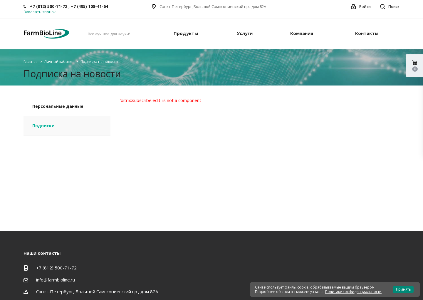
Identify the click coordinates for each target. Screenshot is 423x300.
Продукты (186, 33)
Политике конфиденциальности (353, 291)
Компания (301, 33)
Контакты (366, 33)
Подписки (43, 125)
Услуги (245, 33)
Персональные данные (57, 106)
